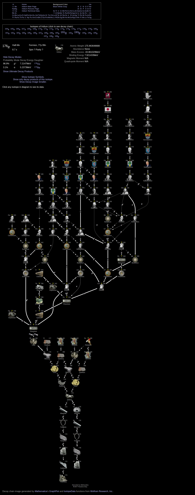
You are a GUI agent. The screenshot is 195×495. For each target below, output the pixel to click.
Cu (73, 11)
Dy (41, 15)
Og (90, 17)
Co (68, 11)
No (52, 17)
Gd (36, 15)
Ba (16, 15)
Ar (90, 9)
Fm (46, 17)
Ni (71, 11)
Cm (36, 17)
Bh (63, 17)
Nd (25, 15)
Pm (28, 15)
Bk (39, 17)
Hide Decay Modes (12, 57)
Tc (63, 13)
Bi (83, 15)
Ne (90, 7)
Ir (68, 15)
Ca (16, 11)
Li (13, 7)
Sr (16, 13)
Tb (39, 15)
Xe (90, 13)
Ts (88, 17)
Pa (23, 17)
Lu (54, 15)
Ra (16, 17)
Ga (78, 11)
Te (86, 13)
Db (58, 17)
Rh (68, 13)
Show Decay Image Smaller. (33, 82)
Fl (81, 17)
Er (46, 15)
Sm (31, 15)
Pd (71, 13)
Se (86, 11)
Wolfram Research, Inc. (101, 491)
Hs (66, 17)
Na (13, 9)
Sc (54, 11)
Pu (31, 17)
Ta (58, 15)
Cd (76, 13)
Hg (76, 15)
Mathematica (41, 491)
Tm (49, 15)
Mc (83, 17)
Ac (18, 17)
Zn (76, 11)
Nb (58, 13)
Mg (15, 9)
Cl (88, 9)
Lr (54, 17)
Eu (33, 15)
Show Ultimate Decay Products (18, 71)
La (18, 15)
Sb (83, 13)
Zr (56, 13)
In (78, 13)
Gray (65, 7)
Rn (90, 15)
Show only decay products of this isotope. (33, 79)
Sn (81, 13)
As (83, 11)
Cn (76, 17)
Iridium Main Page (29, 7)
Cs (13, 15)
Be (16, 7)
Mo (61, 13)
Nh (78, 17)
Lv (86, 17)
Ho (44, 15)
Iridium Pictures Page (30, 9)
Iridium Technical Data (31, 11)
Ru (66, 13)
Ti (56, 11)
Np (28, 17)
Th (21, 17)
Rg (73, 17)
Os (66, 15)
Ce (20, 15)
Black (55, 7)
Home (24, 4)
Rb (13, 13)
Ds (71, 17)
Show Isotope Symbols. (33, 77)
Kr (90, 11)
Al (78, 9)
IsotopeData (69, 491)
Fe (66, 11)
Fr (13, 17)
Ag (73, 13)
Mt (69, 17)
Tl (78, 15)
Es (44, 17)
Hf (56, 15)
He (90, 4)
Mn (63, 11)
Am (33, 17)
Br (88, 11)
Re (63, 15)
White (60, 7)
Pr (23, 15)
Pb (81, 15)
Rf (56, 17)
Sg (61, 17)
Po (86, 15)
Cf (41, 17)
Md (49, 17)
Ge (81, 11)
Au (73, 15)
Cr (61, 11)
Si (81, 9)
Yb (52, 15)
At (88, 15)
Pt (71, 15)
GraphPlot (54, 491)
